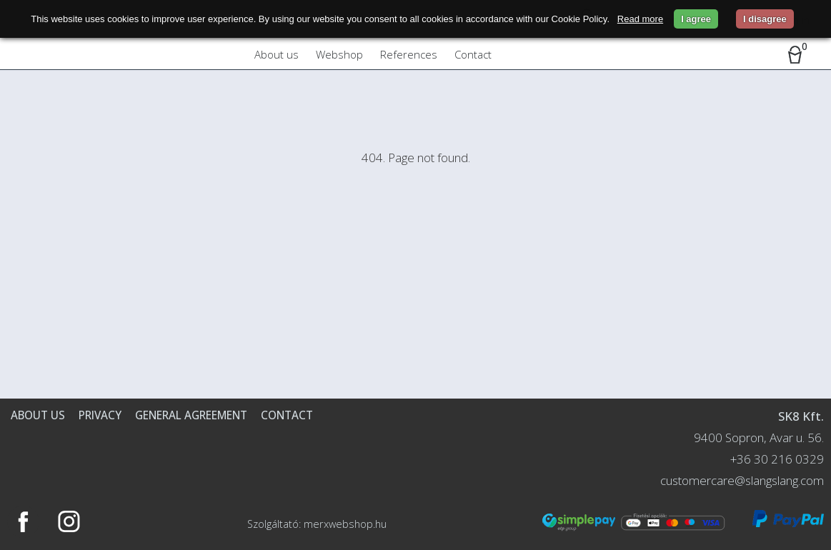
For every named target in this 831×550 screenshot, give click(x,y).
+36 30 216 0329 (777, 459)
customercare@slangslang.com (742, 480)
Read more (640, 19)
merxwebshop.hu (345, 524)
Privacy (100, 415)
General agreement (191, 415)
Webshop (339, 54)
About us (276, 54)
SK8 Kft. (801, 416)
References (408, 54)
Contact (473, 54)
